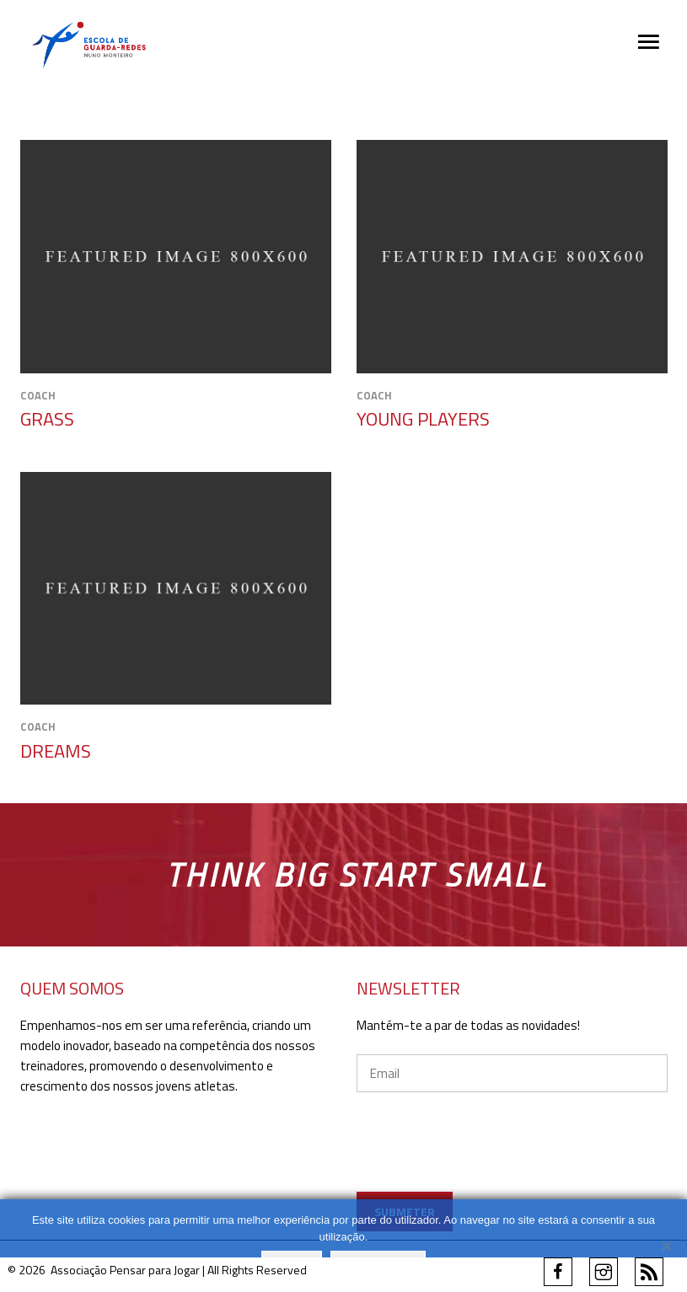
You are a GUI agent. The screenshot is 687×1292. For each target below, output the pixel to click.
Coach (38, 395)
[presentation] (513, 1166)
